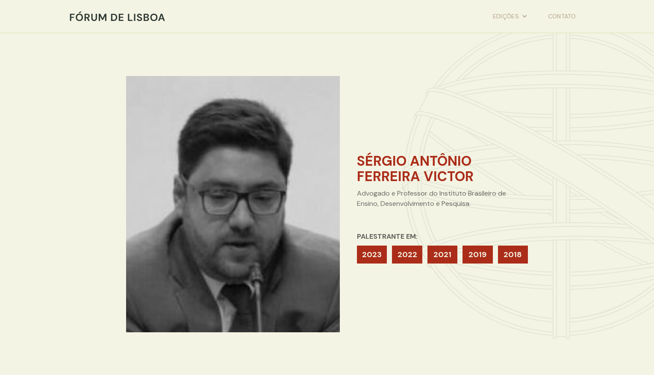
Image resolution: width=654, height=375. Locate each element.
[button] (510, 16)
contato (562, 16)
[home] (117, 16)
